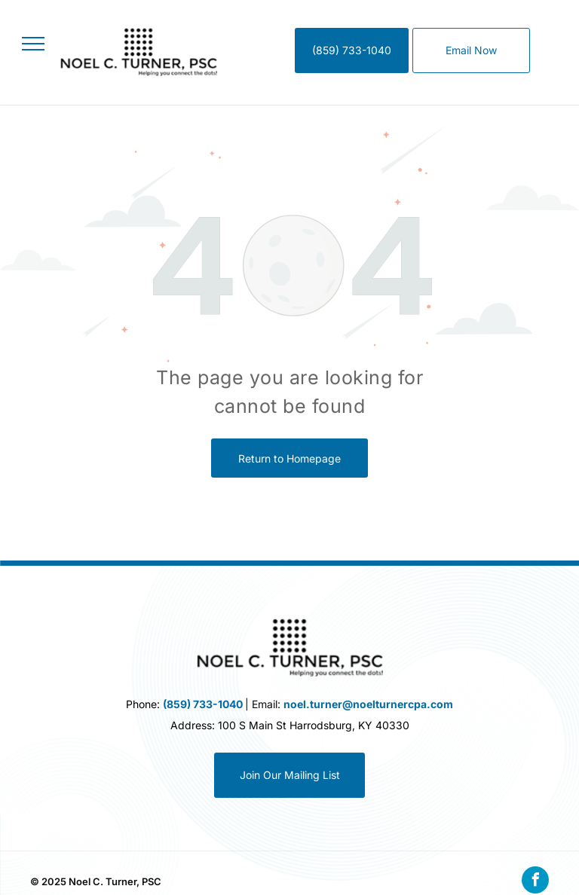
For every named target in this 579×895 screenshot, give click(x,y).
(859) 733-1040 (203, 704)
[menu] (33, 43)
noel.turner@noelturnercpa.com (368, 704)
